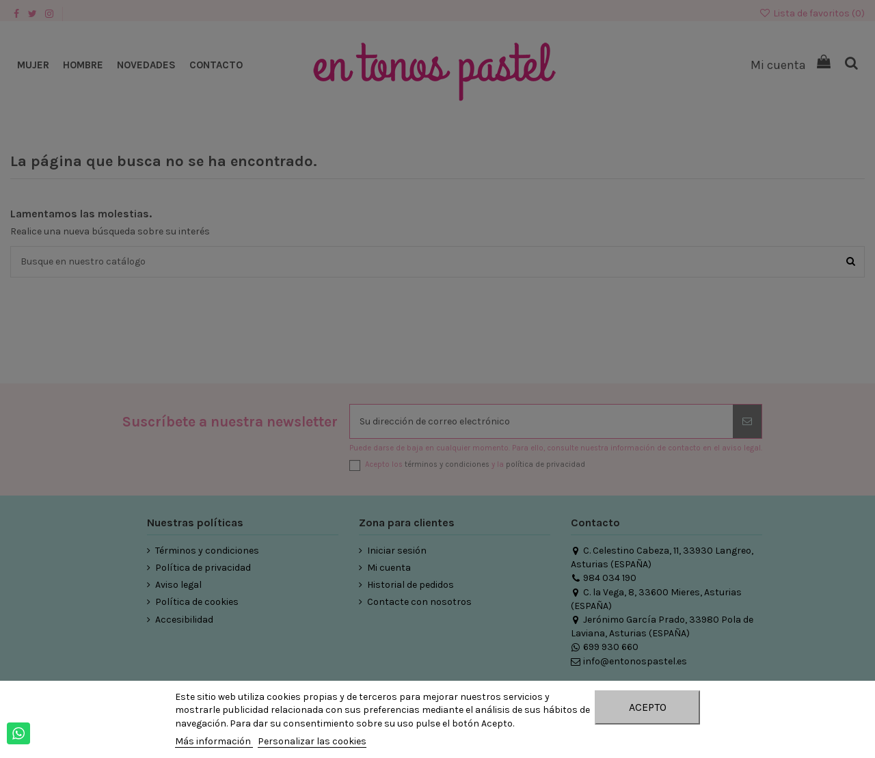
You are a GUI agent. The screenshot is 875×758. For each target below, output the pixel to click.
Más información (214, 741)
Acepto (648, 707)
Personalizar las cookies (312, 741)
